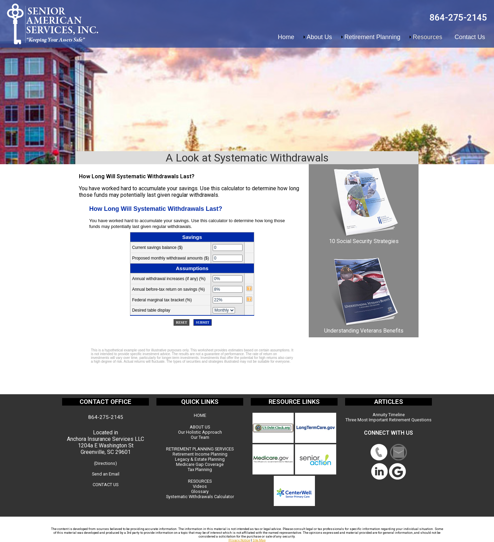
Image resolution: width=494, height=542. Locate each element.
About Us (319, 37)
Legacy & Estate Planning (200, 459)
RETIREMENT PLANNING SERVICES (200, 448)
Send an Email (105, 474)
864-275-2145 (458, 17)
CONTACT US (105, 484)
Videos (200, 486)
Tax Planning (200, 469)
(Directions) (105, 463)
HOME (200, 415)
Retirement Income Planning (200, 454)
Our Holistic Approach (200, 432)
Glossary (200, 491)
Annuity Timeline (389, 414)
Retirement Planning (372, 37)
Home (286, 37)
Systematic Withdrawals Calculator (200, 496)
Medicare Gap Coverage (200, 464)
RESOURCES (200, 481)
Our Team (200, 437)
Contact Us (470, 37)
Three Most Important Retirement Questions (388, 419)
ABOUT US (200, 427)
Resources (427, 37)
